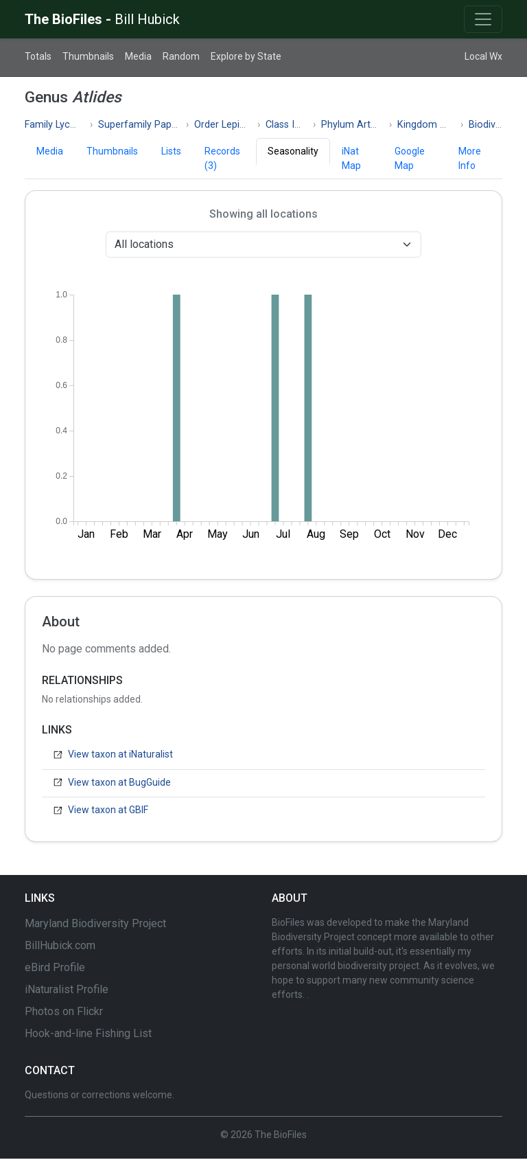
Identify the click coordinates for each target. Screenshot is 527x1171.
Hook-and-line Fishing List (88, 1033)
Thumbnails (88, 56)
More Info (469, 158)
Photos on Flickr (64, 1011)
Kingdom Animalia (437, 124)
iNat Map (351, 158)
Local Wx (483, 56)
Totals (38, 56)
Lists (171, 151)
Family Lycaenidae (65, 124)
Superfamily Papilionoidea (156, 124)
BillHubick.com (60, 945)
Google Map (410, 158)
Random (181, 56)
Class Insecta (295, 124)
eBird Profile (55, 967)
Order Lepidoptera (234, 124)
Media (138, 56)
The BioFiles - (102, 19)
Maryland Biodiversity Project (95, 923)
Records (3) (222, 158)
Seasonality (293, 151)
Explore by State (246, 56)
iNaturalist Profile (66, 989)
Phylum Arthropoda (364, 124)
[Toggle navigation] (483, 19)
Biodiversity (494, 124)
